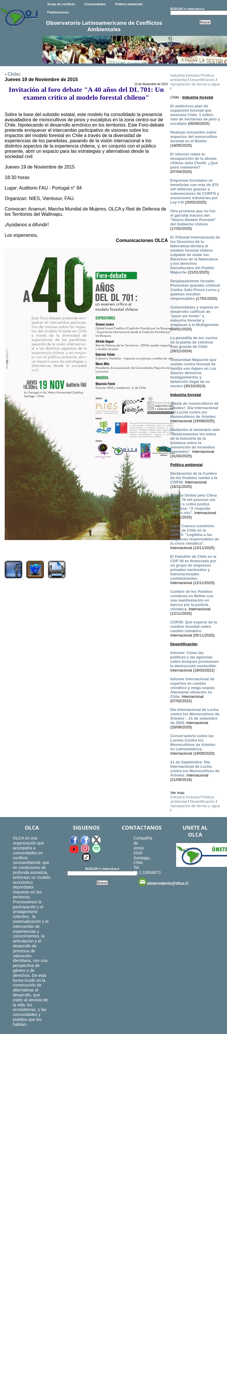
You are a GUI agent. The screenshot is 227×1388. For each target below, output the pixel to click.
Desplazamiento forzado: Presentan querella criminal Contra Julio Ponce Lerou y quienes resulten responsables (195, 290)
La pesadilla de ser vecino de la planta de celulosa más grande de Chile (193, 342)
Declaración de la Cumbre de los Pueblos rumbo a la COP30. (193, 477)
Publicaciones (58, 12)
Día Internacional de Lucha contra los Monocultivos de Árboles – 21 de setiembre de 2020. (194, 716)
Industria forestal (184, 75)
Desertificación (202, 80)
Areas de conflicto (61, 4)
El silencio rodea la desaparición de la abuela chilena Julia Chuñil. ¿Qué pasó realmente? (194, 160)
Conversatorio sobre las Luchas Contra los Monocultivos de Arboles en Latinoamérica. (192, 742)
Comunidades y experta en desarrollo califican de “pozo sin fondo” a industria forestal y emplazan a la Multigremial (194, 316)
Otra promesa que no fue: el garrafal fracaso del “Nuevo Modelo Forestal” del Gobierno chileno (193, 217)
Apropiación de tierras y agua (195, 84)
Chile (13, 74)
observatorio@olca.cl (163, 881)
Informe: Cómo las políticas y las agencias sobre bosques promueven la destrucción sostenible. (194, 659)
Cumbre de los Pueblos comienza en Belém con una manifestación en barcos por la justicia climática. (191, 600)
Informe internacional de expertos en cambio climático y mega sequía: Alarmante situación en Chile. (192, 688)
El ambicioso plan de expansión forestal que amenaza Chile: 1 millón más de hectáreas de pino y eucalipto (195, 115)
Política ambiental (128, 4)
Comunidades (95, 4)
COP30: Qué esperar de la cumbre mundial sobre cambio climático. (193, 626)
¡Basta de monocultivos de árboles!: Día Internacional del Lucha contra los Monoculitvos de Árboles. (194, 410)
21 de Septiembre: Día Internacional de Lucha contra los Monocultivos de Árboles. (194, 768)
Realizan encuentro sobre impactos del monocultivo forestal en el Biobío (193, 136)
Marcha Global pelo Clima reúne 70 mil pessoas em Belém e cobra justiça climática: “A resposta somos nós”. (193, 504)
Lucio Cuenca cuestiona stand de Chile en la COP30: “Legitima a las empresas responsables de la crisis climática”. (194, 535)
